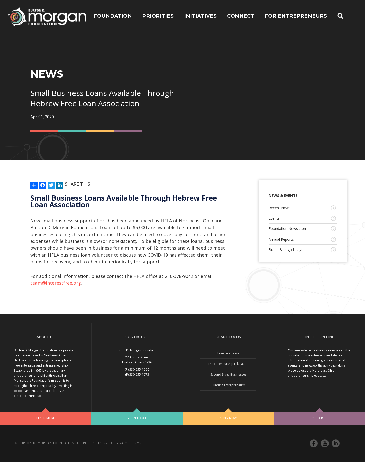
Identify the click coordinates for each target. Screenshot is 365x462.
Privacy (120, 443)
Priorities (158, 16)
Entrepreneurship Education (228, 364)
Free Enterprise (228, 353)
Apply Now (228, 418)
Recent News (279, 207)
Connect (240, 16)
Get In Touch (137, 418)
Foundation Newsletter (287, 228)
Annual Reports (281, 239)
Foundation (113, 16)
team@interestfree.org (55, 283)
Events (274, 218)
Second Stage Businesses (228, 374)
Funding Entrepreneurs (228, 385)
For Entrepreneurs (296, 16)
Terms (136, 443)
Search (343, 16)
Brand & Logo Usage (286, 249)
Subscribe (319, 418)
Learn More (45, 418)
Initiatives (200, 16)
